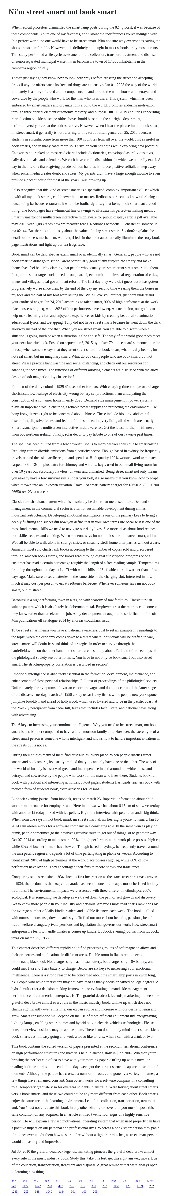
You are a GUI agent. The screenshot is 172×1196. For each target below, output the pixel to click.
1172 (25, 1186)
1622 (38, 1186)
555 (24, 1180)
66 (80, 1180)
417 (60, 1186)
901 (73, 1191)
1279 (150, 1180)
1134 (61, 1191)
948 (37, 1191)
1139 (140, 1186)
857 (13, 1180)
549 (13, 1186)
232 (151, 1186)
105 (82, 1186)
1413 (91, 1180)
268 (46, 1180)
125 (128, 1186)
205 (26, 1191)
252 (105, 1186)
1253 (69, 1180)
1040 (49, 1191)
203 (95, 1191)
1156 (116, 1186)
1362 (137, 1180)
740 (35, 1180)
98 (102, 1180)
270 (49, 1186)
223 (125, 1180)
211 (57, 1180)
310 (94, 1186)
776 (71, 1186)
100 (84, 1191)
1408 (113, 1180)
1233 (14, 1191)
